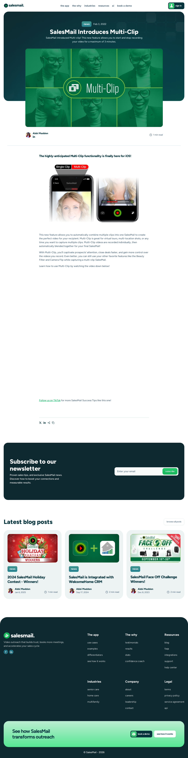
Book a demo (124, 5)
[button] (64, 6)
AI (113, 5)
